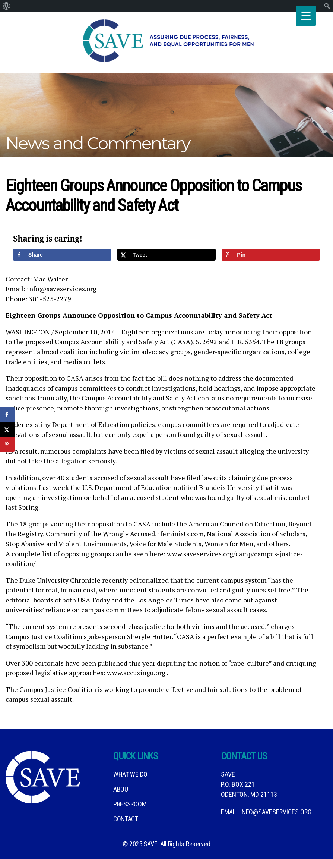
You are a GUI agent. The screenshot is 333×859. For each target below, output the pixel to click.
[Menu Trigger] (306, 16)
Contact (125, 819)
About (122, 789)
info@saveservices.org (275, 812)
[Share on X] (166, 255)
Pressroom (130, 804)
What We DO (130, 774)
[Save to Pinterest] (271, 255)
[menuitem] (6, 6)
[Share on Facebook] (62, 255)
